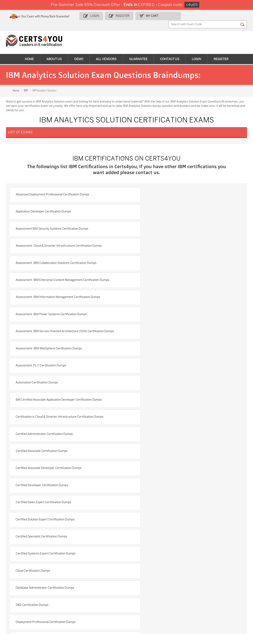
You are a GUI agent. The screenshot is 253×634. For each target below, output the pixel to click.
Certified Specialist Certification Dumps (159, 366)
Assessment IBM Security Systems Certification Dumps (53, 207)
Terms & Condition (20, 527)
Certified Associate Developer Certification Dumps (166, 331)
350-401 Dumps (218, 580)
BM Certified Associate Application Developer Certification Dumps (177, 295)
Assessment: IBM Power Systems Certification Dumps (169, 242)
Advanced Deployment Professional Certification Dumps (53, 190)
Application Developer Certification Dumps (161, 190)
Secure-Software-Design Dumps (185, 606)
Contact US (15, 513)
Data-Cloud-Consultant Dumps (223, 596)
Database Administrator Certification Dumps (46, 401)
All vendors (106, 51)
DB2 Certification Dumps (150, 401)
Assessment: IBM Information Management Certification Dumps (59, 242)
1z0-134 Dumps (139, 573)
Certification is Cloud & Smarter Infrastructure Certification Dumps (61, 313)
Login (105, 15)
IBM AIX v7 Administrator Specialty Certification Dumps (53, 441)
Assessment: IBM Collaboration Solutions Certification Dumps (57, 225)
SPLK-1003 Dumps (181, 580)
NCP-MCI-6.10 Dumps (104, 604)
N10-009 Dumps (101, 587)
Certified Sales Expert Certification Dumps (161, 348)
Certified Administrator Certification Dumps (162, 313)
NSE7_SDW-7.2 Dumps (223, 587)
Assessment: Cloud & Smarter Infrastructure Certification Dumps (177, 207)
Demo (78, 51)
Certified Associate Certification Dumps (43, 331)
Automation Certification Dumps (38, 295)
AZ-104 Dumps (21, 587)
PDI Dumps (176, 573)
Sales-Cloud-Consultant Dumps (66, 575)
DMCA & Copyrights (21, 533)
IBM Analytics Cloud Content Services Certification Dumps (55, 458)
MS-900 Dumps (100, 580)
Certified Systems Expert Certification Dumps (47, 383)
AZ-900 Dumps (218, 573)
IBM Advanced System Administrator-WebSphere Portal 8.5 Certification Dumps (181, 421)
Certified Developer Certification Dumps (43, 348)
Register (133, 15)
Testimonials (16, 520)
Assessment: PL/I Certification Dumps (159, 278)
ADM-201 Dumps (22, 573)
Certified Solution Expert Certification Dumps (46, 366)
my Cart (162, 15)
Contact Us (169, 51)
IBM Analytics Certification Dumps (156, 441)
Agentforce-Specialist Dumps (143, 606)
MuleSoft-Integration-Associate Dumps (25, 606)
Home (29, 51)
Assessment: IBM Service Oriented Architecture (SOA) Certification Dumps (61, 262)
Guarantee (138, 51)
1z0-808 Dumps (100, 573)
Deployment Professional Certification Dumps (47, 419)
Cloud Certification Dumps (151, 383)
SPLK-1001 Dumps (141, 580)
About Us (54, 51)
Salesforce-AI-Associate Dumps (185, 589)
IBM (26, 82)
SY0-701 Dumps (140, 587)
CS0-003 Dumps (62, 587)
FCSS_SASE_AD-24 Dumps (63, 606)
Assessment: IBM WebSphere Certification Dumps (167, 260)
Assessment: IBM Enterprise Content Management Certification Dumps (180, 225)
